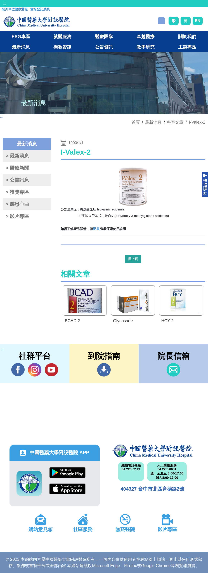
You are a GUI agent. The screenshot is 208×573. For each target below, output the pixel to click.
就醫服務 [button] (62, 36)
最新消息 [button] (21, 46)
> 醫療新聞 (17, 168)
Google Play (67, 472)
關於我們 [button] (187, 36)
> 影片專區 (17, 216)
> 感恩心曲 (17, 204)
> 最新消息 (17, 156)
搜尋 (161, 20)
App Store (67, 488)
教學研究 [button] (146, 46)
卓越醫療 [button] (146, 36)
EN (197, 20)
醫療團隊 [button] (104, 36)
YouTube (51, 369)
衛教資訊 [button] (62, 46)
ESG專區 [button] (20, 36)
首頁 (136, 122)
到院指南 (104, 370)
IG (34, 370)
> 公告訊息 (17, 180)
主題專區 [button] (187, 46)
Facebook (18, 369)
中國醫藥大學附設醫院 (152, 451)
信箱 (173, 370)
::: (4, 3)
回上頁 (133, 259)
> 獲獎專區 (17, 192)
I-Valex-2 (197, 122)
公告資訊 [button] (104, 46)
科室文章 (175, 122)
